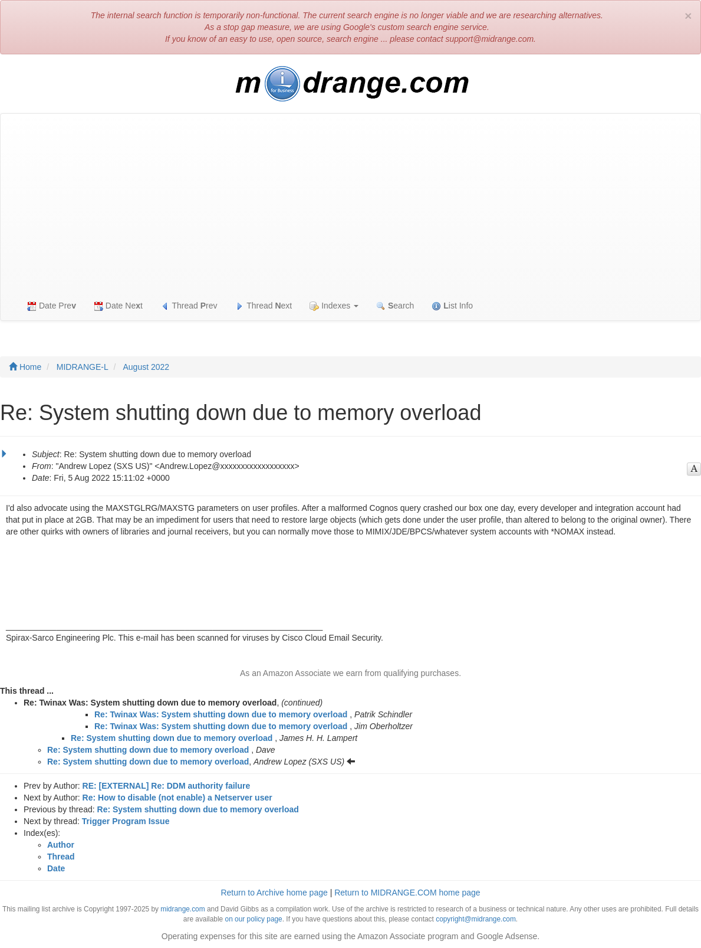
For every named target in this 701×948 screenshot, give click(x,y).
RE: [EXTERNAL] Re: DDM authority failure (167, 785)
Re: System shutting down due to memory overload (171, 738)
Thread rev (189, 306)
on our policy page (253, 919)
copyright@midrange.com (476, 919)
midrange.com (182, 909)
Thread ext (263, 306)
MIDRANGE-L (82, 367)
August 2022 (146, 367)
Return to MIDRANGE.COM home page (407, 892)
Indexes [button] (334, 306)
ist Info (452, 306)
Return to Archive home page (273, 892)
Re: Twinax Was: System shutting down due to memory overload (220, 714)
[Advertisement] (350, 202)
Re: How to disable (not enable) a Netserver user (177, 797)
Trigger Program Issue (126, 821)
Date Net (118, 306)
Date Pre (51, 306)
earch (395, 306)
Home (25, 367)
